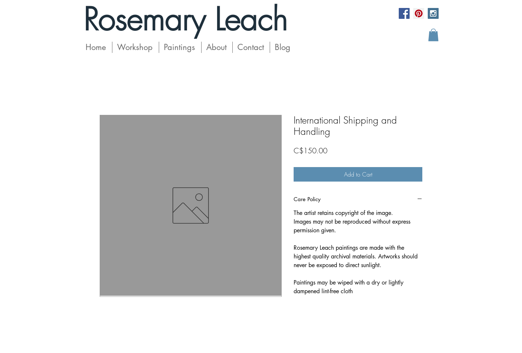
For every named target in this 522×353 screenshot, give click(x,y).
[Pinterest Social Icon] (418, 13)
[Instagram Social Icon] (433, 13)
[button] (433, 35)
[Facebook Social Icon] (404, 13)
